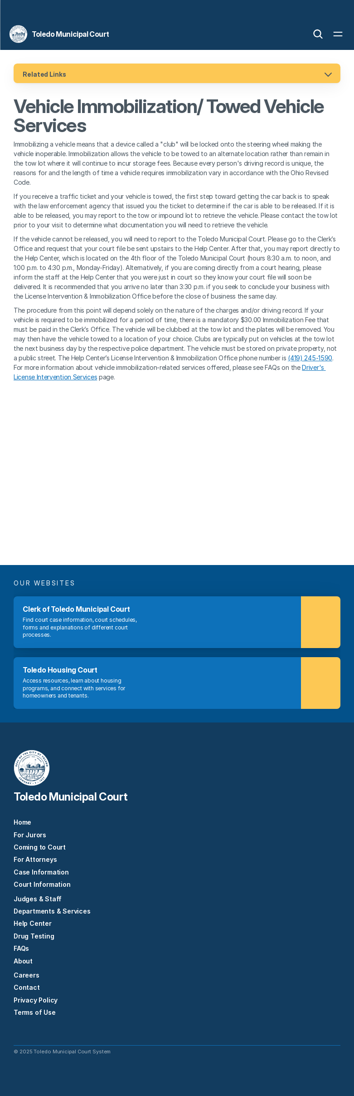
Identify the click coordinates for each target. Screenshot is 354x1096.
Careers (26, 975)
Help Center (33, 923)
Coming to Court (40, 847)
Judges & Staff (38, 899)
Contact (27, 987)
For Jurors (30, 835)
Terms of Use (35, 1012)
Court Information (42, 884)
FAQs (21, 948)
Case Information (41, 872)
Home (22, 822)
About (23, 961)
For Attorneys (35, 859)
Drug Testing (34, 936)
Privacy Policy (36, 1000)
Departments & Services (52, 911)
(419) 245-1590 (310, 358)
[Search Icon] (318, 34)
